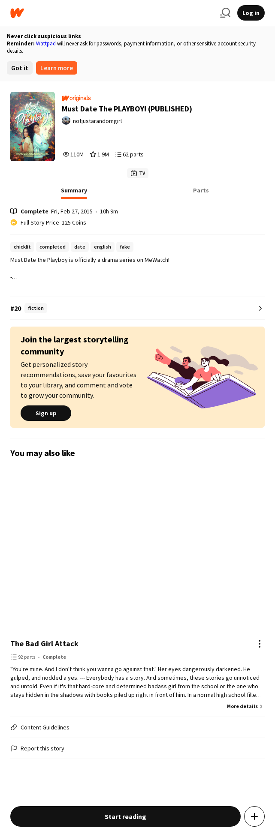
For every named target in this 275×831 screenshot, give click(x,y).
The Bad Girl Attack (44, 643)
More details (246, 706)
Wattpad (46, 43)
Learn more (56, 68)
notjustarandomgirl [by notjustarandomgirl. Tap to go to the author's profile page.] (97, 121)
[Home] (111, 13)
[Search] (225, 13)
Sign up (46, 413)
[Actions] (259, 643)
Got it (19, 68)
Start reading (125, 816)
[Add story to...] (254, 816)
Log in (251, 13)
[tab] (74, 193)
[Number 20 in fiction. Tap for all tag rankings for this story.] (137, 308)
